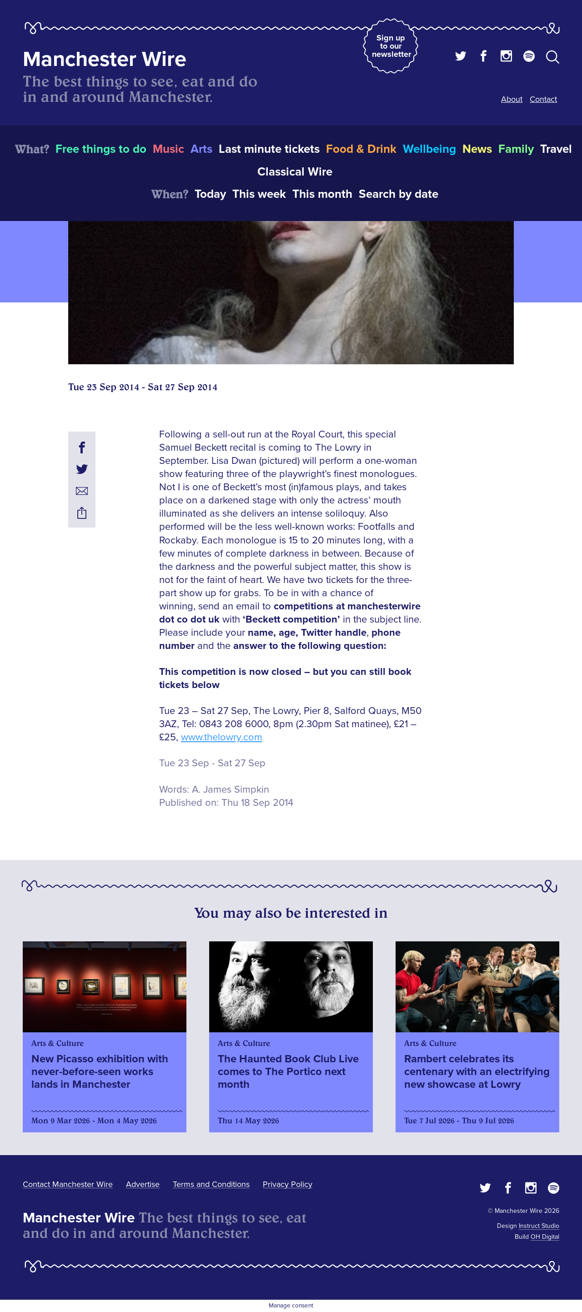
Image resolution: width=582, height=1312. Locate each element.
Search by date (398, 194)
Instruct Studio (539, 1226)
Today (210, 194)
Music (168, 149)
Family (516, 149)
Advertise (143, 1184)
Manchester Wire (104, 59)
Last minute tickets (269, 149)
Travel (556, 149)
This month (322, 194)
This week (259, 194)
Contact (543, 99)
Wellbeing (429, 149)
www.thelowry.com (221, 737)
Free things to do (100, 149)
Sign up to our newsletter (391, 46)
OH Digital (545, 1237)
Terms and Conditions (211, 1184)
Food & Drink (361, 149)
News (477, 149)
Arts (201, 149)
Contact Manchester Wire (68, 1184)
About (511, 99)
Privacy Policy (287, 1184)
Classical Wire (294, 172)
